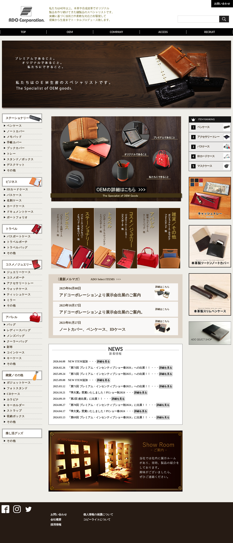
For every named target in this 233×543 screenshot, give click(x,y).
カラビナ (13, 399)
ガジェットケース (19, 382)
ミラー (11, 300)
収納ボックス (16, 416)
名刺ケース (14, 200)
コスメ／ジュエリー (19, 264)
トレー (11, 153)
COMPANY (116, 32)
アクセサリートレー (20, 283)
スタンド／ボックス (20, 159)
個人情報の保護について (98, 514)
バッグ (11, 324)
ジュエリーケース (19, 272)
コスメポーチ (16, 277)
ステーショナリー (17, 118)
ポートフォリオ (17, 217)
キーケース (14, 358)
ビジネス (11, 181)
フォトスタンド (17, 388)
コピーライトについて (96, 519)
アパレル (11, 317)
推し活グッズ (14, 433)
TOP (23, 32)
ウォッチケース (17, 288)
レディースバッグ (19, 330)
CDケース (13, 393)
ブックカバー (16, 148)
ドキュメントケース (20, 211)
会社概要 (55, 519)
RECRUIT (209, 32)
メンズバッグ (16, 335)
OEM (70, 32)
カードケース (16, 206)
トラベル (11, 228)
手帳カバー (14, 142)
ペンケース (14, 125)
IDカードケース (17, 189)
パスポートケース (19, 236)
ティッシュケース (19, 294)
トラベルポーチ (17, 241)
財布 (10, 346)
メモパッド (14, 136)
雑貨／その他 (14, 375)
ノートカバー (16, 131)
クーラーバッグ (17, 341)
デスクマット (16, 164)
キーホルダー (16, 405)
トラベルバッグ (17, 247)
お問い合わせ (58, 514)
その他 (11, 170)
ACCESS (163, 32)
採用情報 (55, 524)
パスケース (14, 195)
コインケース (16, 352)
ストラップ (14, 410)
